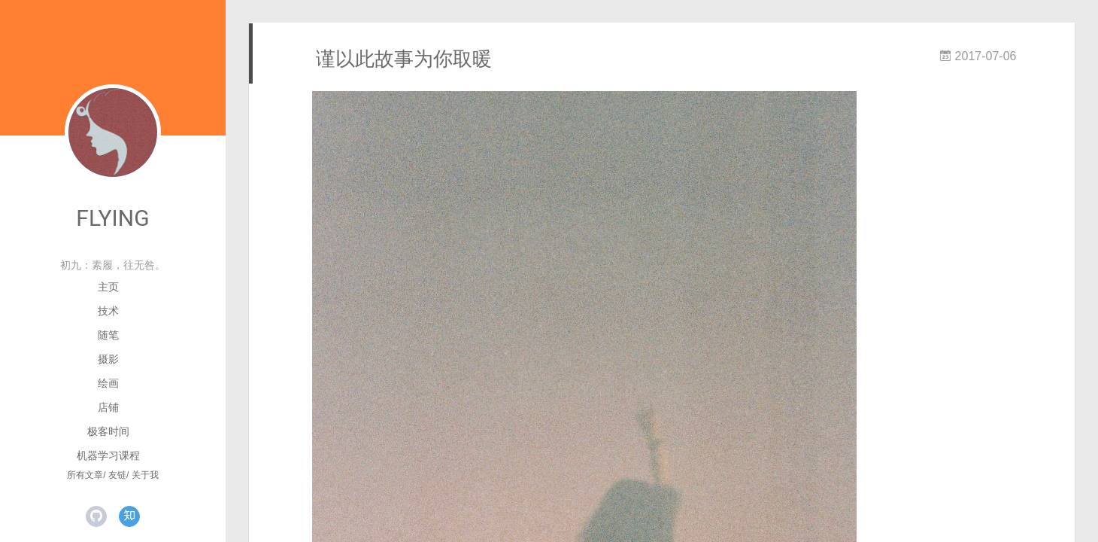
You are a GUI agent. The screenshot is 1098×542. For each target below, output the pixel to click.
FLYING (112, 218)
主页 (108, 287)
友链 (117, 475)
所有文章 (85, 475)
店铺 (108, 407)
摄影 (108, 359)
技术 (108, 311)
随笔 (108, 335)
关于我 (145, 475)
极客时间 (108, 431)
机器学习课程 (108, 455)
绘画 (108, 383)
